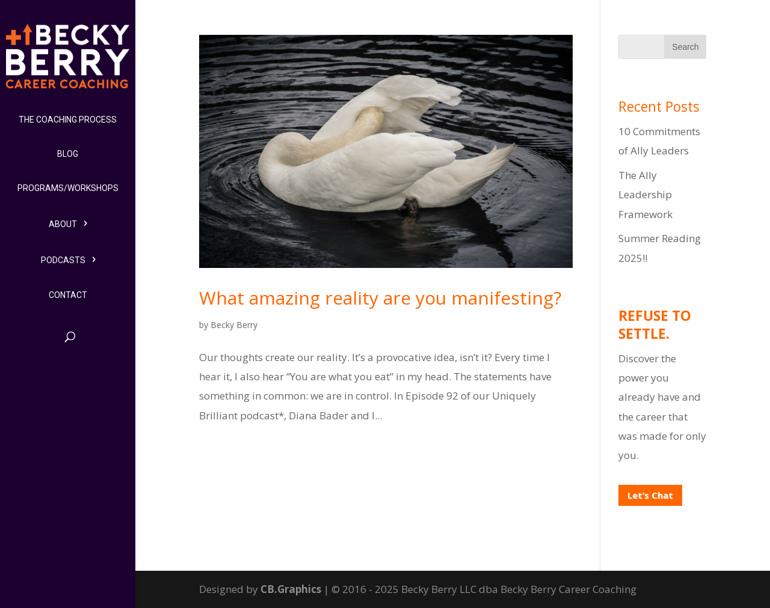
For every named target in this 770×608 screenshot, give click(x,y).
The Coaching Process (68, 119)
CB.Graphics (290, 589)
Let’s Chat (650, 495)
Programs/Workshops (68, 188)
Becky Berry (234, 324)
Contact (68, 295)
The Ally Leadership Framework (645, 194)
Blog (67, 154)
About (63, 224)
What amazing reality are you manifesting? (380, 297)
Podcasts (63, 260)
